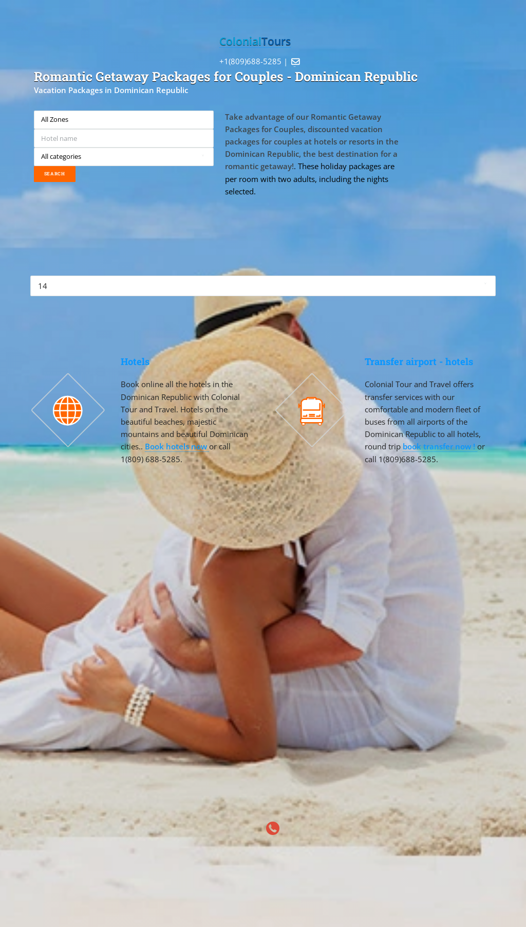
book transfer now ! (440, 446)
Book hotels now (177, 446)
